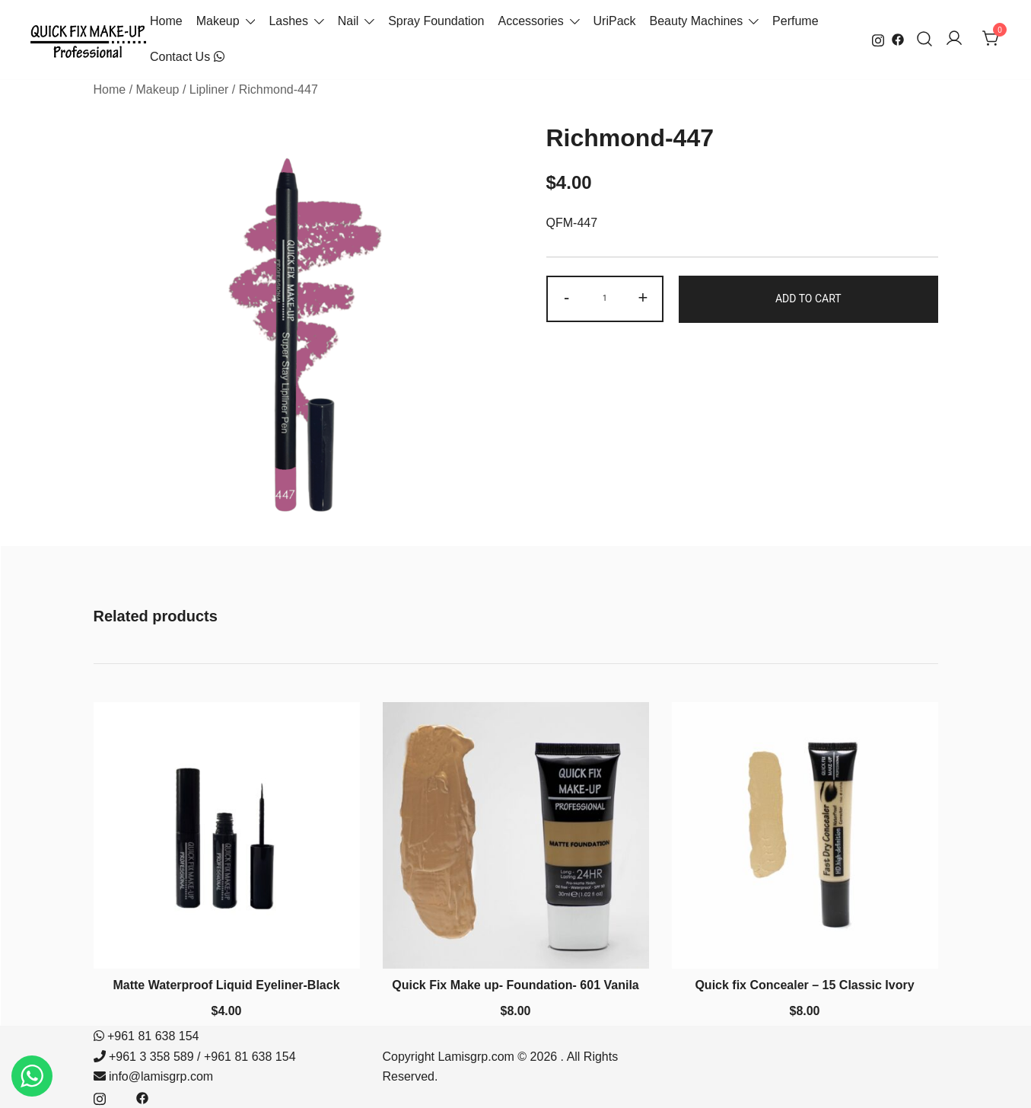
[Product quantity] (605, 299)
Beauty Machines (696, 20)
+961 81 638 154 (153, 1036)
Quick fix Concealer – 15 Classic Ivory (804, 985)
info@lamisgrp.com (161, 1076)
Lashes (288, 20)
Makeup (218, 20)
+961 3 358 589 (151, 1056)
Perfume (795, 20)
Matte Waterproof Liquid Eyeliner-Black (226, 985)
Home (166, 20)
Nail (348, 20)
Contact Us (187, 56)
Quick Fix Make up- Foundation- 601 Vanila (515, 985)
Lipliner (209, 89)
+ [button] (643, 297)
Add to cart (808, 298)
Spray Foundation (436, 20)
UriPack (614, 20)
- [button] (566, 297)
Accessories (530, 20)
